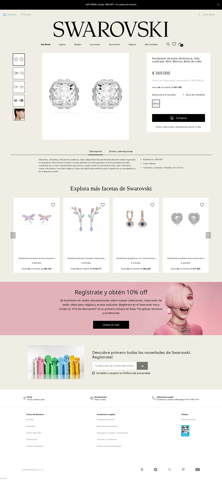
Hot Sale (29, 419)
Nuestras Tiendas (188, 419)
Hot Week (45, 44)
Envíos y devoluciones (121, 151)
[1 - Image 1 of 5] (19, 59)
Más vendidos (151, 44)
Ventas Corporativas (34, 446)
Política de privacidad (136, 373)
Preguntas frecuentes (105, 419)
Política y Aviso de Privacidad (109, 446)
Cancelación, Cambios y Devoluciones (112, 433)
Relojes (77, 44)
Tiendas (27, 14)
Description (95, 151)
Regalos (132, 44)
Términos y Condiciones (107, 439)
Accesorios (95, 44)
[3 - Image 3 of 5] (19, 87)
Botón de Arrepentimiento (107, 426)
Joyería (62, 44)
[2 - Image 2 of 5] (19, 73)
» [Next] (208, 235)
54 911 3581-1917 (33, 433)
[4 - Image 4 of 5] (19, 101)
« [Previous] (13, 235)
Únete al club (111, 325)
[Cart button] (180, 44)
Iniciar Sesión (209, 14)
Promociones (31, 439)
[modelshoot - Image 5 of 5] (19, 114)
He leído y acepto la (121, 373)
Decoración (114, 44)
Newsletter (30, 426)
